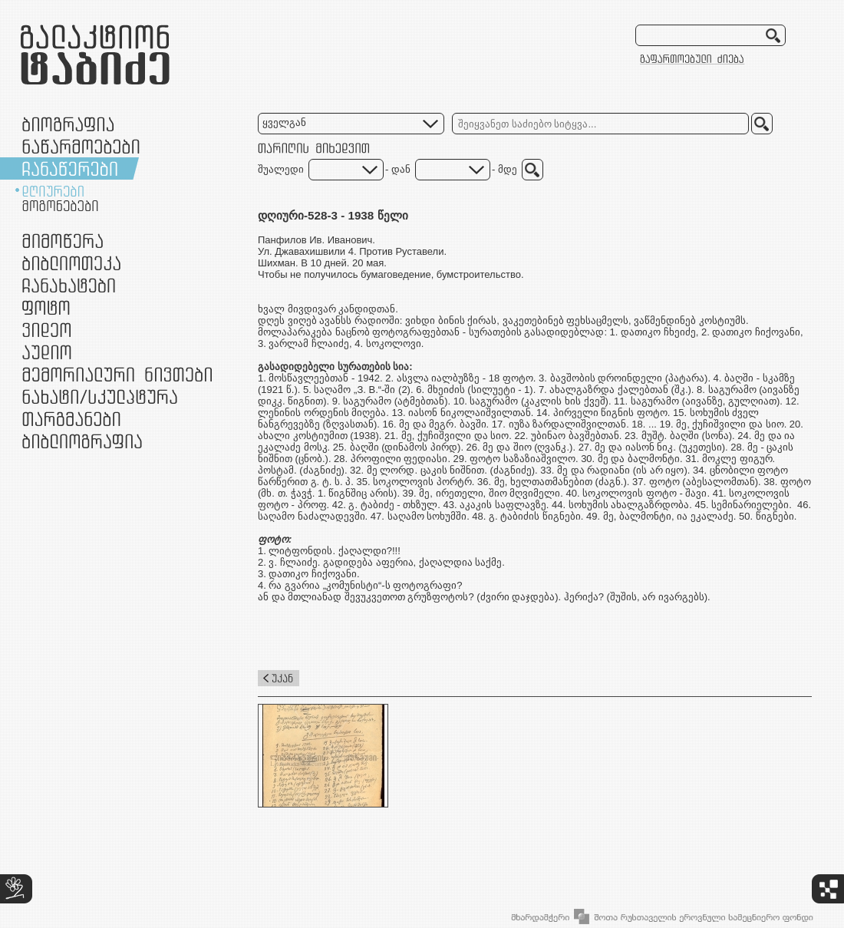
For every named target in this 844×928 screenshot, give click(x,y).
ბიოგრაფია (68, 124)
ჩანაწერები (69, 168)
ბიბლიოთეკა (71, 263)
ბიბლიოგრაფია (82, 441)
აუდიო (46, 352)
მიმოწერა (62, 241)
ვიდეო (46, 330)
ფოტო (46, 307)
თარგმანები (71, 419)
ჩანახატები (68, 285)
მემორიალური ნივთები (117, 374)
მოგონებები (60, 205)
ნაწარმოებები (81, 146)
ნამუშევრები (99, 396)
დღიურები (53, 191)
